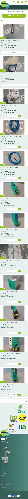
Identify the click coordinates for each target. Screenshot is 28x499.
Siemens (3, 475)
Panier (25, 2)
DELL (2, 478)
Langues (14, 2)
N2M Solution (20, 493)
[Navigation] (25, 7)
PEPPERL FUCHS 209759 (7, 384)
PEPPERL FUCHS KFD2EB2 (8, 198)
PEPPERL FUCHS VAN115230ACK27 (10, 291)
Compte (22, 2)
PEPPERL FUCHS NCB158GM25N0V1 (10, 105)
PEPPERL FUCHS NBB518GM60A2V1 (10, 40)
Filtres (3, 20)
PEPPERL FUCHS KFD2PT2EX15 (9, 229)
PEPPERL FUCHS (6, 42)
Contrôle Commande (6, 484)
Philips (2, 477)
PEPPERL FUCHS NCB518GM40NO (10, 167)
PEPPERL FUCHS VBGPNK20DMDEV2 (10, 353)
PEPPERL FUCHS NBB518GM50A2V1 (10, 260)
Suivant (24, 401)
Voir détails (14, 52)
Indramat (3, 468)
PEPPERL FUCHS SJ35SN (7, 73)
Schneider (3, 473)
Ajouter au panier (14, 116)
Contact (18, 2)
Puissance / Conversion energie (8, 487)
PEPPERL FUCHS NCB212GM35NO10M (11, 136)
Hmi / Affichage (4, 486)
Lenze (2, 472)
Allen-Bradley (4, 467)
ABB (2, 470)
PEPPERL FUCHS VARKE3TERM (9, 322)
